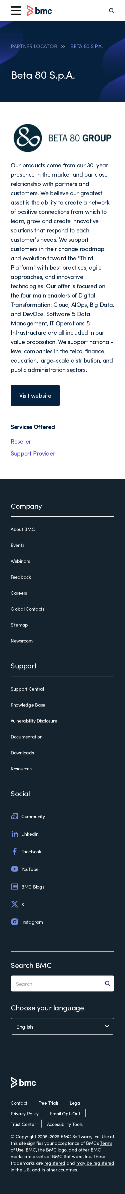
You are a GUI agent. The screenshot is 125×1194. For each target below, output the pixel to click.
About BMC (23, 529)
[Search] (111, 10)
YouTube (25, 869)
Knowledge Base (28, 704)
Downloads (22, 752)
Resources (21, 768)
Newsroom (22, 640)
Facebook (26, 851)
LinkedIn (25, 834)
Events (17, 545)
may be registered (95, 1162)
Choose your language (47, 1007)
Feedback (21, 576)
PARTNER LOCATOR (34, 46)
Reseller (21, 441)
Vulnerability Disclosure (34, 720)
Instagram (27, 922)
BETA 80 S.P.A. (86, 46)
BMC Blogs (27, 887)
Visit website (35, 395)
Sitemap (19, 624)
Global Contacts (27, 608)
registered (54, 1162)
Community (28, 816)
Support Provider (33, 453)
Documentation (26, 736)
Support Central (27, 688)
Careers (19, 592)
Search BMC (31, 965)
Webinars (20, 560)
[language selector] (62, 1026)
